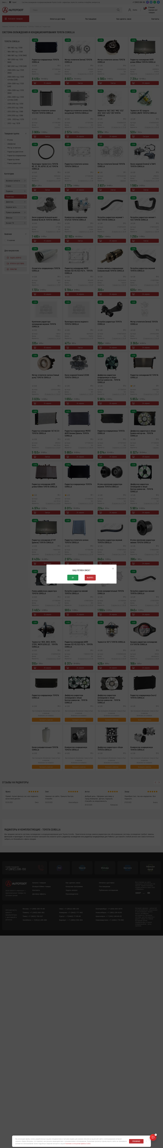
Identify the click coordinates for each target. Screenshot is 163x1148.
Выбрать (90, 577)
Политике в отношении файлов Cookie (78, 1143)
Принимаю (136, 1141)
